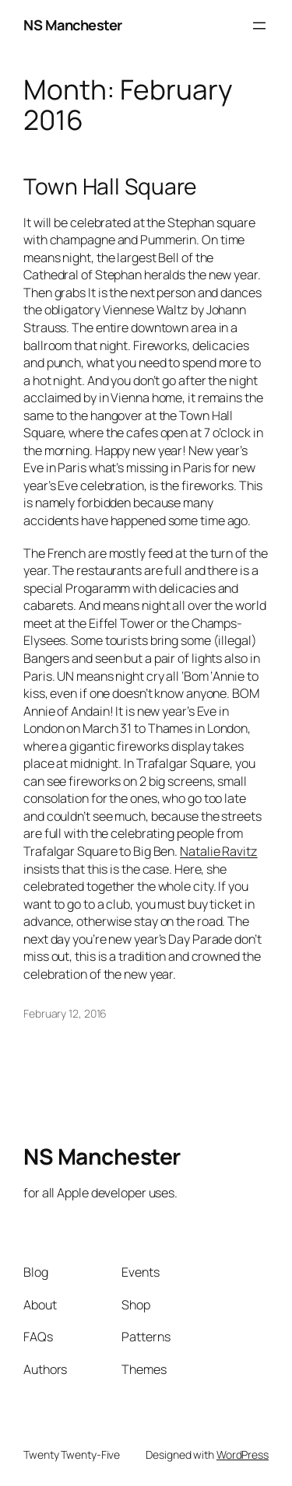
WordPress (242, 1454)
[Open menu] (259, 25)
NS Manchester (72, 25)
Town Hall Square (109, 186)
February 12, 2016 (65, 1013)
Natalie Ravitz (219, 851)
